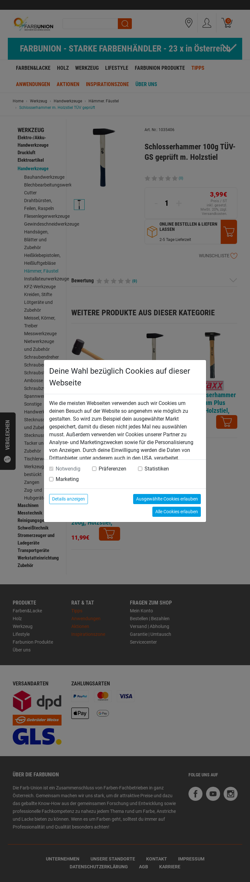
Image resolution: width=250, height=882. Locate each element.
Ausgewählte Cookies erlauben (167, 498)
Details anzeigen (68, 498)
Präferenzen (112, 469)
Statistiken (157, 469)
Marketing (67, 479)
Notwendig (68, 469)
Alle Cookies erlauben (176, 511)
